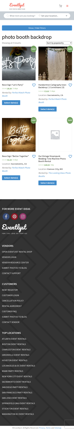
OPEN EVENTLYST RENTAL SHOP (17, 251)
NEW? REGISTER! (10, 290)
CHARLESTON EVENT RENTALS (16, 349)
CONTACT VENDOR (10, 322)
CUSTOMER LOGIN (10, 295)
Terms (48, 428)
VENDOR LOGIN (9, 257)
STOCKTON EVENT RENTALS (15, 408)
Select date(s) (11, 102)
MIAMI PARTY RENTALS (12, 371)
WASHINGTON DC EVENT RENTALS (18, 414)
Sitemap (58, 428)
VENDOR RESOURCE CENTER (15, 262)
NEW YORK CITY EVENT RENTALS (17, 376)
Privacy (42, 428)
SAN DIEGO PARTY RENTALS (15, 387)
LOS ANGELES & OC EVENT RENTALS (18, 365)
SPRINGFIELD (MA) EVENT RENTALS (18, 403)
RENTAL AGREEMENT (12, 306)
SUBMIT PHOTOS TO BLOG (14, 268)
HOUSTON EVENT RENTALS (14, 360)
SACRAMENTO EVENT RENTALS (16, 381)
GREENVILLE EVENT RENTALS (15, 355)
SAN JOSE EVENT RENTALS (14, 398)
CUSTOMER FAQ (9, 311)
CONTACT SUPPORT (11, 273)
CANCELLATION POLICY (13, 300)
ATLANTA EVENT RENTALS (14, 338)
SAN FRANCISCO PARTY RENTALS (17, 392)
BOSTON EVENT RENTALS (14, 344)
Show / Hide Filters (37, 28)
